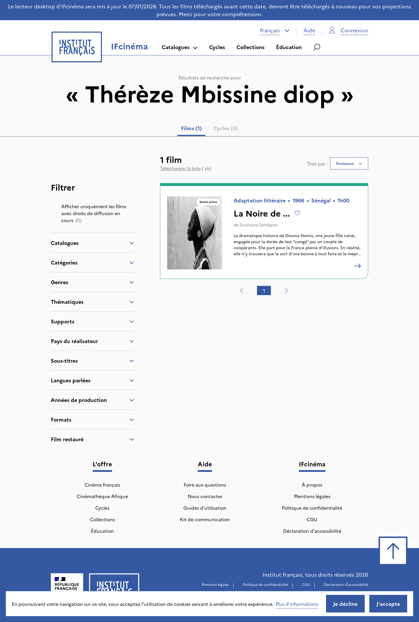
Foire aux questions (205, 484)
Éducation (289, 47)
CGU (312, 519)
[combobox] (275, 30)
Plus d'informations (297, 604)
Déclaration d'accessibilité (312, 531)
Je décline (345, 603)
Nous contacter (205, 496)
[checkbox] (54, 214)
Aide (309, 30)
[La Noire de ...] (357, 265)
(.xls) (185, 168)
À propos (312, 484)
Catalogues (180, 47)
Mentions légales (312, 496)
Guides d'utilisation (204, 507)
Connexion (348, 30)
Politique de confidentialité (312, 507)
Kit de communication (205, 519)
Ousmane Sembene (259, 225)
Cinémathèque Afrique (102, 496)
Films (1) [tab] (191, 128)
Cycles (217, 47)
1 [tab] (264, 290)
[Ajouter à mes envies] (297, 213)
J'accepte (388, 603)
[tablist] (209, 129)
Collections (250, 47)
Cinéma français (102, 484)
